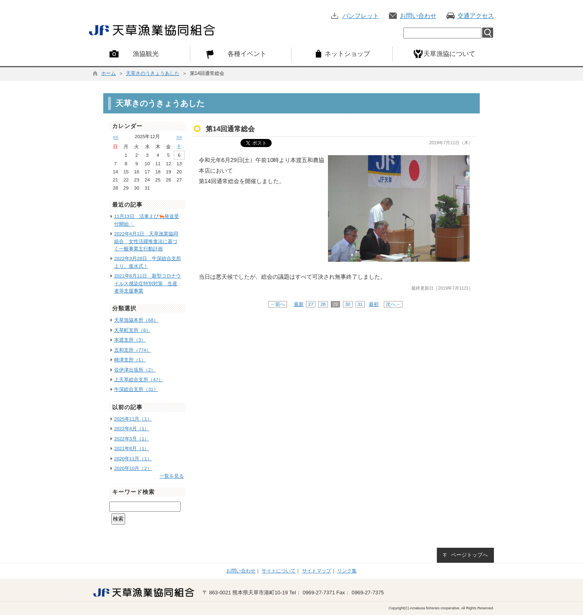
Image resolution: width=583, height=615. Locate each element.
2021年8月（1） (131, 448)
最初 (374, 304)
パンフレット (361, 15)
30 (347, 304)
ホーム (108, 73)
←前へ (277, 304)
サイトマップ (316, 570)
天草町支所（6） (132, 330)
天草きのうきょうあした (152, 73)
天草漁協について (449, 53)
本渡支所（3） (130, 339)
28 (323, 304)
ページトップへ (469, 555)
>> (179, 137)
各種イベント (247, 53)
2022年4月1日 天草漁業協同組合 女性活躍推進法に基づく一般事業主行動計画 (146, 241)
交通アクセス (475, 15)
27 (311, 304)
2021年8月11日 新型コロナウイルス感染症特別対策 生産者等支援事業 (147, 283)
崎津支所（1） (130, 359)
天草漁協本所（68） (136, 320)
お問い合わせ (418, 15)
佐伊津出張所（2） (134, 369)
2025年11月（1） (133, 418)
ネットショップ (347, 53)
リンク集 (347, 570)
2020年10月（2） (133, 468)
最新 (299, 304)
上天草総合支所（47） (138, 379)
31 (360, 304)
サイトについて (279, 570)
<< (115, 137)
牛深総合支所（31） (136, 389)
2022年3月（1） (131, 438)
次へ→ (393, 304)
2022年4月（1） (131, 428)
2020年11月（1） (133, 458)
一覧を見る (172, 476)
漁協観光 (146, 53)
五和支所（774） (132, 350)
